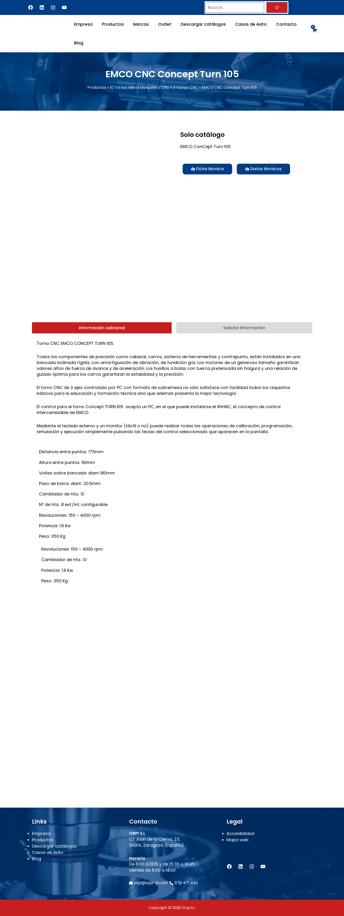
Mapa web (237, 843)
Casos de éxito (246, 24)
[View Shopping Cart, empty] (314, 33)
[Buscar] (276, 7)
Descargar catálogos (199, 24)
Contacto (280, 24)
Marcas (138, 24)
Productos (111, 24)
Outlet (161, 24)
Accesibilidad (240, 836)
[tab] (102, 342)
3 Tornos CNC (187, 87)
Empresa (83, 24)
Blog (78, 43)
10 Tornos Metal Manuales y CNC (139, 87)
